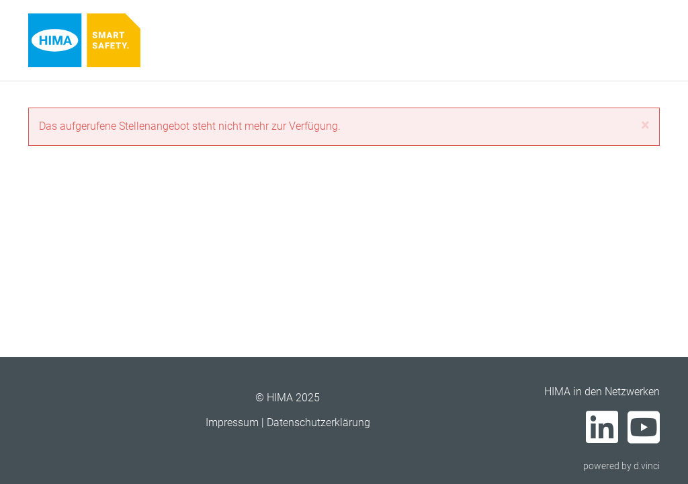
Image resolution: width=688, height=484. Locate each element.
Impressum (232, 422)
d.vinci (647, 465)
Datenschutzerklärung (318, 422)
